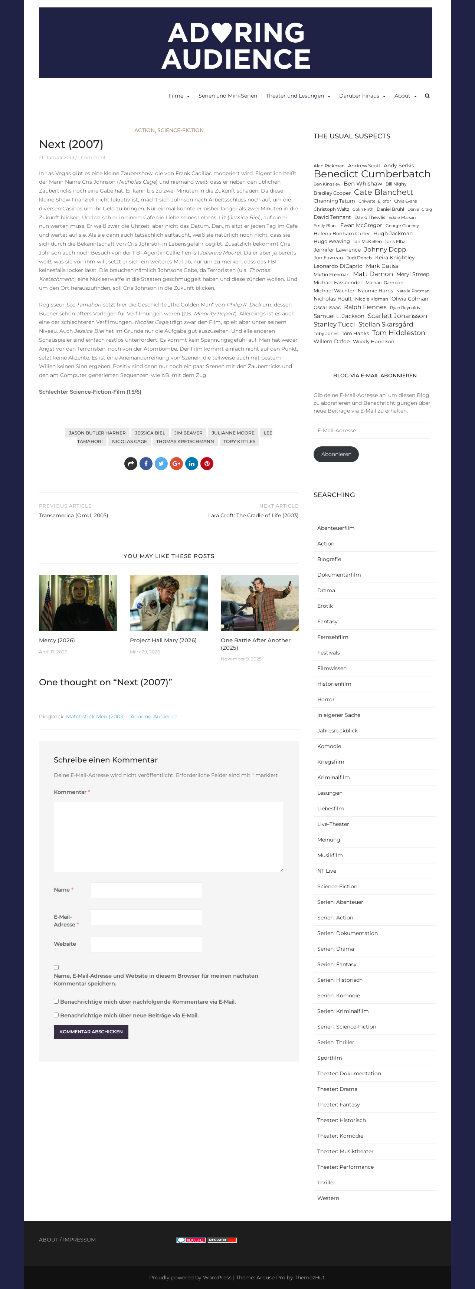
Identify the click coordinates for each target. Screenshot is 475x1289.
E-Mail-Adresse (66, 921)
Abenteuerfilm (336, 528)
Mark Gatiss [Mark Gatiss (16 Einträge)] (382, 265)
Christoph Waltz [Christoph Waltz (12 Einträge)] (331, 209)
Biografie (329, 559)
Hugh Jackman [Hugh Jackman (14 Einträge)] (393, 233)
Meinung (328, 839)
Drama (326, 590)
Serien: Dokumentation (347, 933)
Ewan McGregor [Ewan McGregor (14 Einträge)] (361, 225)
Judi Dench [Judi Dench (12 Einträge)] (359, 257)
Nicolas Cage (129, 441)
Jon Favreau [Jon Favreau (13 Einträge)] (328, 257)
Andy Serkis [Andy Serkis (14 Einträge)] (399, 165)
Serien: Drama (335, 948)
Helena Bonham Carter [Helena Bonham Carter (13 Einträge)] (342, 233)
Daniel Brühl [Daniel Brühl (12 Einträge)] (390, 209)
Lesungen (330, 793)
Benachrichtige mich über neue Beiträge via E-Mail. (129, 1015)
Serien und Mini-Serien (228, 95)
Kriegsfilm (330, 761)
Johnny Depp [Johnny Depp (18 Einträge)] (385, 249)
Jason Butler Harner (97, 433)
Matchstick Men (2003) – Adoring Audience (121, 716)
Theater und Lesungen (295, 95)
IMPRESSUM (79, 1239)
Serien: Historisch (340, 980)
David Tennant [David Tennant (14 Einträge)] (332, 217)
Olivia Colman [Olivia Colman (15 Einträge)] (410, 298)
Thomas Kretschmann (185, 441)
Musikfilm (330, 855)
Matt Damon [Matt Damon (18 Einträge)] (373, 274)
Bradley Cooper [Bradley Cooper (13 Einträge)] (332, 193)
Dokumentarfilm (339, 574)
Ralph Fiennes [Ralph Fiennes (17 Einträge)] (365, 307)
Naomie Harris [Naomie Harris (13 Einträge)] (375, 290)
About (402, 95)
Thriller (326, 1182)
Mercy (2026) (57, 640)
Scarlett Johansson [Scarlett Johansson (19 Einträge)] (397, 315)
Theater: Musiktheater (345, 1151)
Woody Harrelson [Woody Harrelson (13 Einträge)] (373, 341)
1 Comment (92, 157)
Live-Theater (333, 824)
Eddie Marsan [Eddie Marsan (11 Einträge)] (402, 217)
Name (63, 889)
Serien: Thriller (335, 1042)
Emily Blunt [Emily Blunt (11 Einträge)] (325, 225)
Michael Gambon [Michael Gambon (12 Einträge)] (384, 282)
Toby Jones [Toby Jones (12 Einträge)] (326, 333)
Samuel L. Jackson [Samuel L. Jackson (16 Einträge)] (339, 315)
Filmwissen (332, 668)
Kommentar (72, 792)
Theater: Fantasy (338, 1104)
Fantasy (327, 621)
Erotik (325, 606)
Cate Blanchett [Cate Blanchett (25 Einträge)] (383, 192)
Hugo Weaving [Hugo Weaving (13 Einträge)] (332, 241)
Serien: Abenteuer (340, 902)
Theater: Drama (337, 1089)
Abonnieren (336, 454)
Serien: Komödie (338, 995)
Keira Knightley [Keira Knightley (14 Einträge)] (395, 257)
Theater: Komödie (340, 1135)
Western (328, 1198)
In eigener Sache (338, 715)
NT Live (326, 870)
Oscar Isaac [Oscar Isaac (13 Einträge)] (327, 307)
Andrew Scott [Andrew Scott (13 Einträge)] (364, 165)
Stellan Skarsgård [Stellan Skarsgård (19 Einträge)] (385, 324)
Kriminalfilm (333, 777)
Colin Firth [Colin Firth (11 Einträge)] (363, 209)
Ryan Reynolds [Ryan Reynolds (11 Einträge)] (405, 307)
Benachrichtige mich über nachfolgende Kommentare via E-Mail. (148, 1001)
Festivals (328, 652)
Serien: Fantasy (337, 964)
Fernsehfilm (332, 637)
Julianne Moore (233, 433)
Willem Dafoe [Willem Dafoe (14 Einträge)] (332, 341)
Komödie (329, 746)
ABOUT (48, 1239)
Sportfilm (329, 1058)
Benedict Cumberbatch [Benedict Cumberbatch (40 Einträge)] (372, 174)
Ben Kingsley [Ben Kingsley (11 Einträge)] (327, 184)
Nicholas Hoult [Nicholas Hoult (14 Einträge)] (333, 299)
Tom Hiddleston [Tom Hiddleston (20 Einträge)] (398, 333)
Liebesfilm (330, 808)
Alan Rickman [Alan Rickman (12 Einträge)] (329, 165)
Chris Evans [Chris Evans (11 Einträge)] (405, 201)
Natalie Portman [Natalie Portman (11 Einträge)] (412, 291)
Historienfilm (334, 683)
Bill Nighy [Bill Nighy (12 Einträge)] (396, 184)
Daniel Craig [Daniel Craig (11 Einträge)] (419, 209)
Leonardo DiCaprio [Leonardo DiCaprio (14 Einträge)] (338, 266)
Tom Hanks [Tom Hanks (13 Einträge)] (355, 333)
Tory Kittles (239, 441)
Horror (326, 699)
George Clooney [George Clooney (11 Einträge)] (402, 225)
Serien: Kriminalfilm (343, 1011)
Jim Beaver (188, 433)
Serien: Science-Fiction (346, 1026)
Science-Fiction (180, 130)
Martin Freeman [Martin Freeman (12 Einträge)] (332, 274)
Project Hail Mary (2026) (163, 640)
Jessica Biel (150, 433)
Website (65, 944)
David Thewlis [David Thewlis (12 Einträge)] (369, 217)
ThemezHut (310, 1277)
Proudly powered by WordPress (190, 1277)
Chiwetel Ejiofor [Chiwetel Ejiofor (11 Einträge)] (374, 201)
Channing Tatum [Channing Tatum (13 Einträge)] (334, 201)
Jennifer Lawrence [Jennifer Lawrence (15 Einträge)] (337, 249)
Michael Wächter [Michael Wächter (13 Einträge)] (334, 290)
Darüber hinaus (359, 95)
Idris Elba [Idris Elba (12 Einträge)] (395, 241)
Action (144, 130)
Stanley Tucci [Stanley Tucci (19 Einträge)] (334, 324)
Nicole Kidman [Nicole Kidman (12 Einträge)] (371, 299)
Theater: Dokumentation (349, 1073)
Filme (175, 95)
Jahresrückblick (337, 730)
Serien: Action (335, 917)
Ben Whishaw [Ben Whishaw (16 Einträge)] (363, 183)
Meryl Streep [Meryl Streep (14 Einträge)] (412, 274)
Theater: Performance (345, 1167)
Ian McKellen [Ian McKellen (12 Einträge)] (367, 241)
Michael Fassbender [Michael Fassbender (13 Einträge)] (338, 282)
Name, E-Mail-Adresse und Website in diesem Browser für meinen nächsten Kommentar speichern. (156, 980)
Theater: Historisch (341, 1120)
